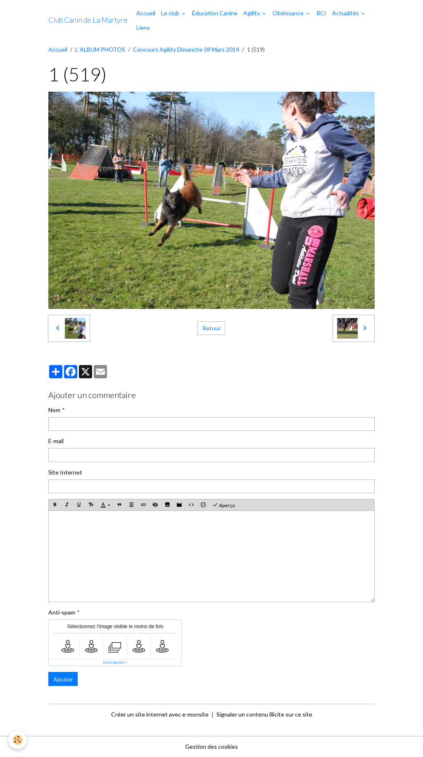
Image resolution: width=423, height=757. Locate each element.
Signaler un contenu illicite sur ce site (264, 714)
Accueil (145, 13)
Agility (252, 13)
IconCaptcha (113, 662)
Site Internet (65, 472)
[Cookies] (17, 740)
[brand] (88, 20)
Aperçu (223, 505)
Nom (54, 409)
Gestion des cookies (211, 746)
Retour (211, 328)
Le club (171, 13)
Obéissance (289, 13)
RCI (321, 13)
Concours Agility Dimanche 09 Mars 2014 (186, 49)
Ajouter (63, 679)
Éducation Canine (215, 13)
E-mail (56, 440)
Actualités (346, 13)
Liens (143, 27)
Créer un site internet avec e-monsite (160, 714)
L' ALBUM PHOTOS (100, 49)
